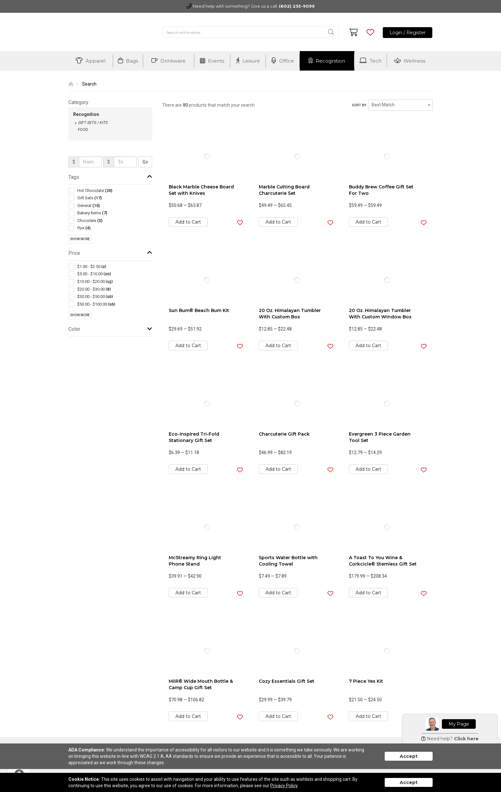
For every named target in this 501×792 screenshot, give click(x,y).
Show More (80, 239)
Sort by (359, 105)
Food (83, 129)
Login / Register (407, 32)
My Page (459, 724)
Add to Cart (188, 222)
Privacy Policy (284, 785)
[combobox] (401, 105)
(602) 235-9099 (297, 6)
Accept (409, 756)
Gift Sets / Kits (92, 122)
